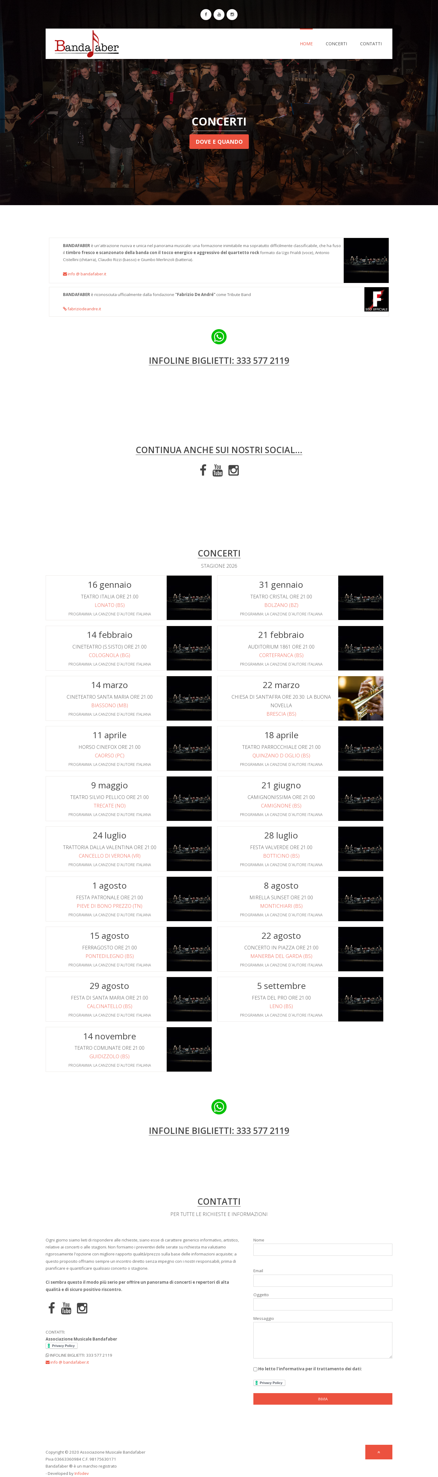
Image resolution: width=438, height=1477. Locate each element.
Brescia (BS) (281, 714)
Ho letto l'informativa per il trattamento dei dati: (307, 1376)
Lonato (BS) (110, 605)
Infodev (82, 1473)
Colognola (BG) (109, 655)
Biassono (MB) (109, 705)
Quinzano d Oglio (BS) (281, 755)
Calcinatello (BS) (109, 1006)
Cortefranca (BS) (281, 655)
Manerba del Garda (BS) (281, 956)
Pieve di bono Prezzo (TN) (109, 906)
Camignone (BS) (281, 805)
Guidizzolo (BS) (109, 1056)
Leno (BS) (281, 1006)
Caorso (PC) (109, 755)
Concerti (336, 43)
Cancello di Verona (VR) (110, 855)
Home (306, 43)
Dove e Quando (219, 141)
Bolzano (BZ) (281, 605)
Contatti (371, 43)
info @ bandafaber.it (84, 274)
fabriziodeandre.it (82, 309)
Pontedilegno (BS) (109, 956)
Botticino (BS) (281, 855)
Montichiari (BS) (281, 906)
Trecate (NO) (110, 805)
